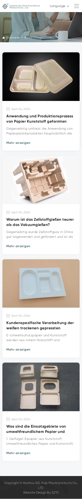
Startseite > (14, 37)
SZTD (55, 492)
